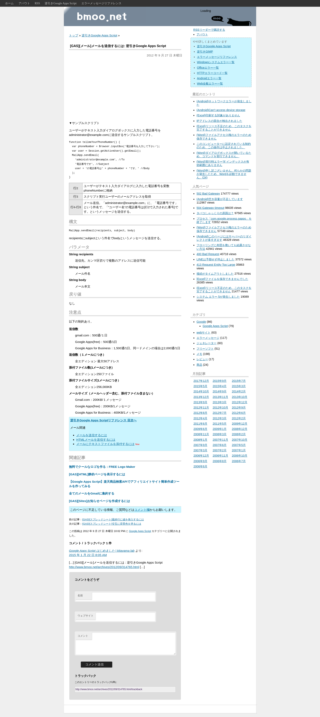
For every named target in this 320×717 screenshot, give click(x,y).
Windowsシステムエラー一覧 (215, 62)
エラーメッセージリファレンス (101, 3)
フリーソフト (205, 348)
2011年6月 (200, 423)
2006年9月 (200, 461)
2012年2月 (239, 418)
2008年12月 (239, 429)
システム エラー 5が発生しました (218, 296)
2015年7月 (239, 380)
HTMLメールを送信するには (95, 439)
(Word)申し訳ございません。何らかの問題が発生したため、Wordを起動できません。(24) (224, 174)
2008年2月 (239, 434)
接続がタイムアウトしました (215, 273)
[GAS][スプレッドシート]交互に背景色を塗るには (111, 523)
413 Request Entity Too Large (216, 264)
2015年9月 (220, 380)
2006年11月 (220, 455)
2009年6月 (200, 429)
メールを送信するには (91, 435)
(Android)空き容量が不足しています (220, 199)
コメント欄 (142, 509)
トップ (73, 35)
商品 (199, 364)
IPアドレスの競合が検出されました (219, 120)
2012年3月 (220, 418)
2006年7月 (239, 461)
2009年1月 (220, 429)
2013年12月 (201, 397)
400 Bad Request (208, 254)
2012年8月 (200, 412)
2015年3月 (239, 386)
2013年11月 (220, 397)
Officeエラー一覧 (208, 67)
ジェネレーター (207, 343)
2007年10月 (239, 439)
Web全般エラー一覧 (210, 83)
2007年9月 (200, 445)
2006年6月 (200, 466)
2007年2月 (220, 450)
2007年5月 (239, 445)
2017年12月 (201, 380)
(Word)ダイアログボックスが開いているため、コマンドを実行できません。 (224, 154)
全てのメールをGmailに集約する (91, 493)
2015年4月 (220, 386)
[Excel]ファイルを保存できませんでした (222, 279)
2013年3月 (220, 402)
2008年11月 (201, 434)
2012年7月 (220, 412)
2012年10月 (220, 407)
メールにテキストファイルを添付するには (105, 444)
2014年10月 (201, 391)
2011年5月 (220, 423)
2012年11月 (201, 407)
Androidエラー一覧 (209, 78)
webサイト (203, 332)
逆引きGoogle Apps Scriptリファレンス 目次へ (103, 420)
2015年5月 (200, 386)
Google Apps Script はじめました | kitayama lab (101, 550)
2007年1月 (239, 450)
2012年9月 (239, 407)
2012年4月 (200, 418)
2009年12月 (239, 423)
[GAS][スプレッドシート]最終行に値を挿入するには (113, 519)
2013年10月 (239, 397)
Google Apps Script (140, 531)
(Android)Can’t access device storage (221, 110)
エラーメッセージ (208, 337)
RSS (37, 3)
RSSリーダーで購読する (209, 29)
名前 (80, 595)
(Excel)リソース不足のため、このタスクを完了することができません (224, 127)
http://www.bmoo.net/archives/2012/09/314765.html (104, 567)
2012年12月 (239, 402)
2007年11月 (220, 439)
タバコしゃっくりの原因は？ (215, 213)
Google (201, 321)
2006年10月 (239, 455)
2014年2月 (239, 391)
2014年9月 (220, 391)
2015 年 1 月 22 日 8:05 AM (88, 555)
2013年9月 (200, 402)
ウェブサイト (85, 615)
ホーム (9, 3)
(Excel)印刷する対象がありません (218, 115)
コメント (83, 635)
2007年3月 (200, 450)
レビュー (202, 359)
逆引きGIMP (205, 51)
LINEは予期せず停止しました (215, 259)
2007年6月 (220, 445)
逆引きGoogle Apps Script (61, 3)
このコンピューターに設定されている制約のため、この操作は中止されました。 (224, 145)
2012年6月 (239, 412)
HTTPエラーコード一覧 (212, 73)
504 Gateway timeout (210, 207)
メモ (199, 354)
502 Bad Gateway (208, 193)
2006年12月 (201, 455)
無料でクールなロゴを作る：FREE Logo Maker (102, 466)
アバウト (24, 3)
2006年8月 (220, 461)
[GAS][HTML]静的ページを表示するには (97, 474)
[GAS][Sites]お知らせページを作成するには (99, 501)
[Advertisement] (125, 89)
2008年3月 (220, 434)
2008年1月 (200, 439)
